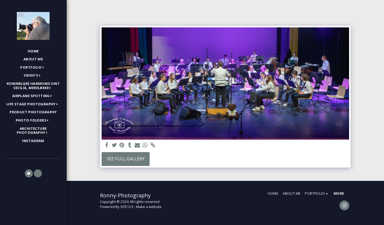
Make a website (149, 206)
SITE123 (126, 206)
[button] (33, 68)
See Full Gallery (126, 159)
